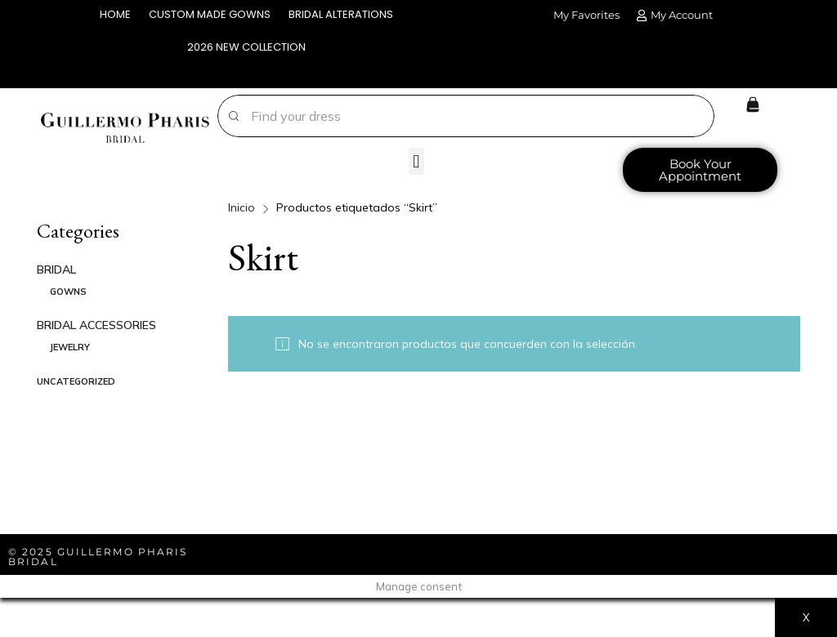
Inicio (241, 207)
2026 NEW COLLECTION (246, 47)
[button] (416, 161)
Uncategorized (76, 381)
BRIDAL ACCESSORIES (96, 325)
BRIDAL (56, 269)
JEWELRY (70, 347)
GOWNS (68, 291)
